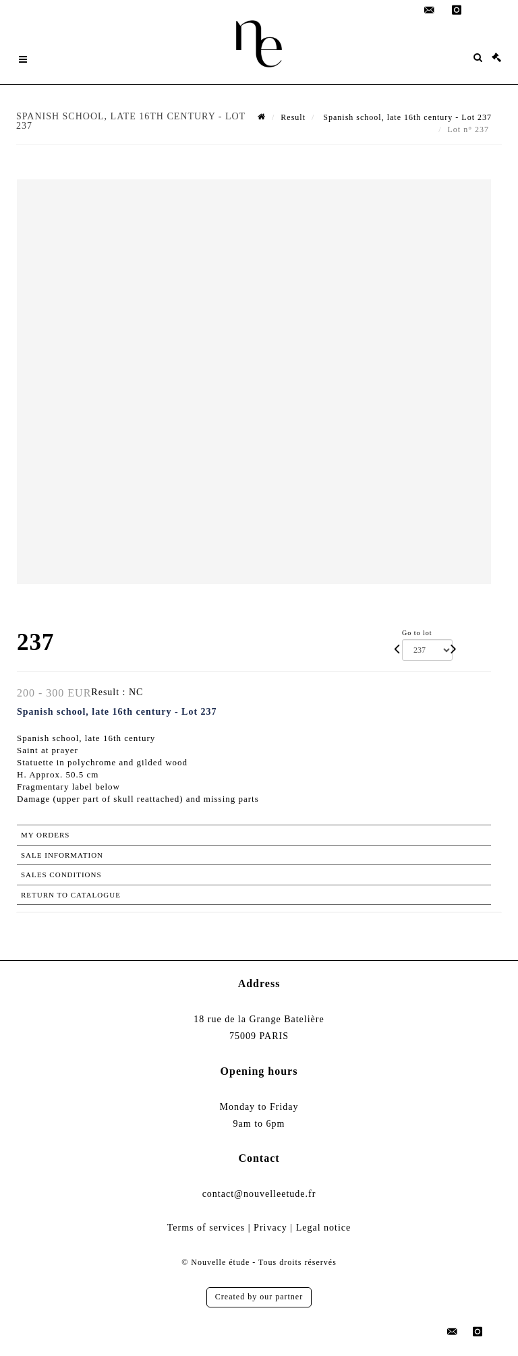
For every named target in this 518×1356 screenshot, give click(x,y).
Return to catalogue (71, 895)
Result (293, 117)
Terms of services (206, 1227)
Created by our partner (259, 1296)
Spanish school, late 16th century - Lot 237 (406, 117)
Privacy (270, 1227)
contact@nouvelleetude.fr (259, 1194)
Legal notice (323, 1227)
